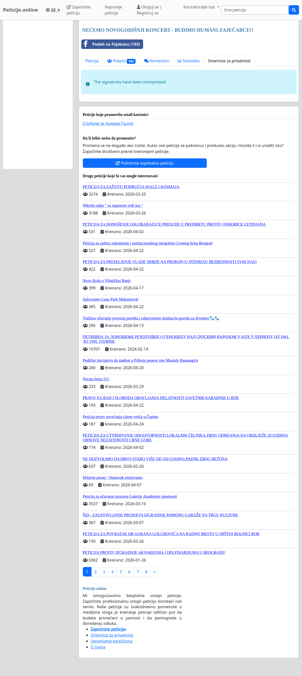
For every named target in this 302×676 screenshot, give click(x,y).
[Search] (255, 10)
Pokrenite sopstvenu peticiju (145, 163)
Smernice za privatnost (229, 61)
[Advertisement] (38, 94)
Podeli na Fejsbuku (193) (111, 44)
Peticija (92, 61)
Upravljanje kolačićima (111, 641)
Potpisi (121, 61)
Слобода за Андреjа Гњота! (108, 123)
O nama (98, 647)
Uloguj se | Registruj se (149, 10)
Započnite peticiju (79, 10)
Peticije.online (20, 9)
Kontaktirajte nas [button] (199, 7)
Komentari (156, 61)
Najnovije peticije (113, 10)
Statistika (189, 61)
